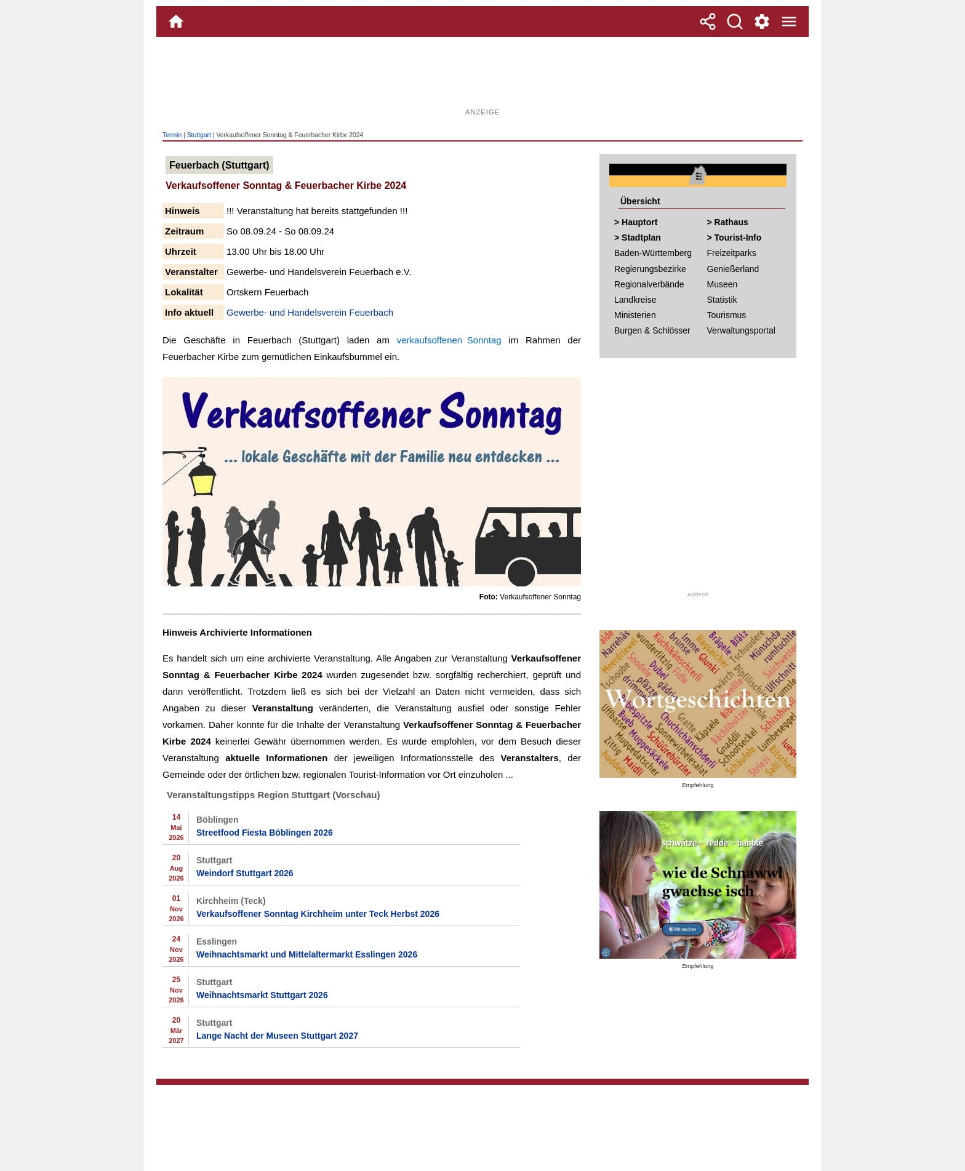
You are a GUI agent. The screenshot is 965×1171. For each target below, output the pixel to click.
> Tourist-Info (734, 237)
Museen (722, 284)
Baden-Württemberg (653, 253)
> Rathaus (727, 222)
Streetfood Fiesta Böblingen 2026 (264, 832)
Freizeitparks (731, 253)
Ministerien (635, 315)
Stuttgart (199, 135)
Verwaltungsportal (741, 330)
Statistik (722, 300)
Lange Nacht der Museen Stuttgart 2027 (277, 1036)
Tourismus (727, 315)
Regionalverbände (649, 284)
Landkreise (635, 300)
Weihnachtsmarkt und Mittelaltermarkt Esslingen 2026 (306, 954)
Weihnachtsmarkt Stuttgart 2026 (262, 995)
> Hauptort (635, 222)
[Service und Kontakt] (761, 21)
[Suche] (734, 21)
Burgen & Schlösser (652, 330)
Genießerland (733, 269)
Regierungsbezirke (650, 269)
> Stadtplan (637, 237)
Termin (172, 135)
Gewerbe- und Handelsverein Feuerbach (309, 312)
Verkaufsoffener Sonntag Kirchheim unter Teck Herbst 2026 (317, 914)
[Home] (176, 21)
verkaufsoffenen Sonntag (449, 340)
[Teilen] (707, 21)
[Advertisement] (482, 77)
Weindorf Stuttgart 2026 (245, 873)
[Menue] (789, 21)
